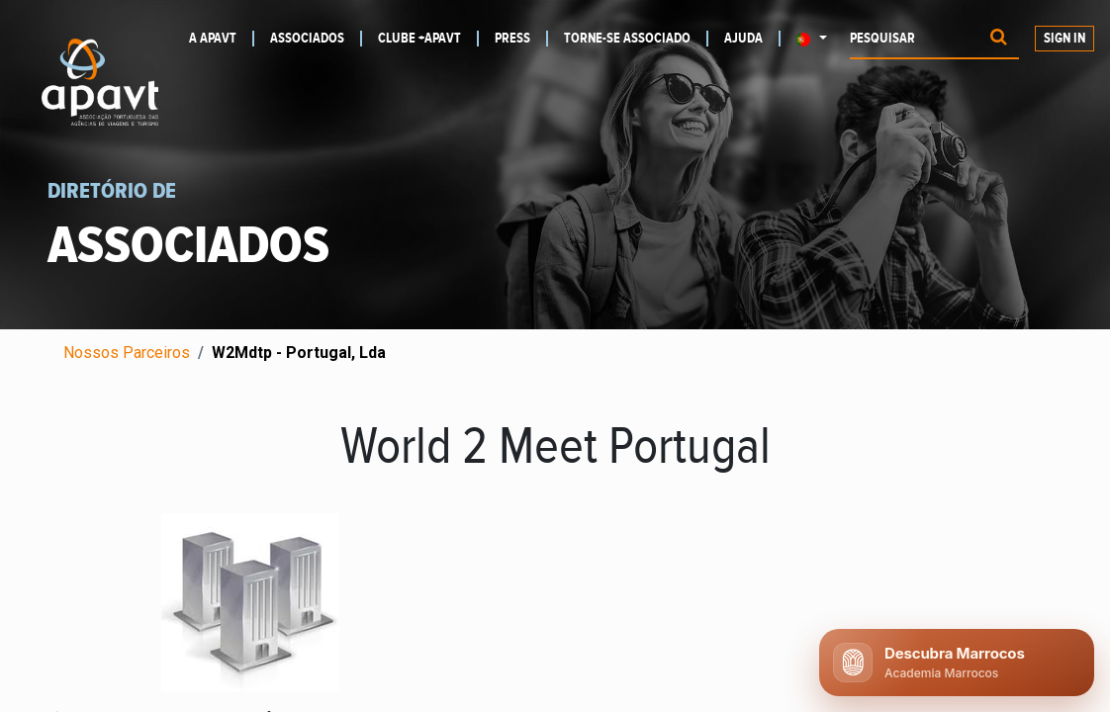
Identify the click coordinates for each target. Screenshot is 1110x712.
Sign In (1064, 38)
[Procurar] (998, 39)
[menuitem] (221, 38)
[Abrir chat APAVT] (956, 662)
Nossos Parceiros (126, 352)
